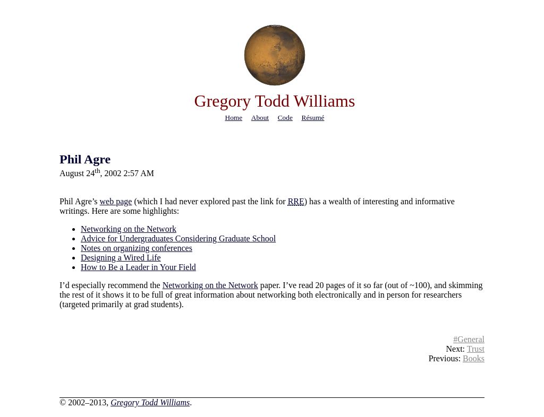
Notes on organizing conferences (136, 248)
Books (473, 358)
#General (468, 339)
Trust (475, 348)
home (234, 117)
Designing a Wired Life (121, 257)
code (285, 117)
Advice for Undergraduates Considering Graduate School (178, 238)
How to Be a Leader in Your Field (138, 267)
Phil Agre (85, 159)
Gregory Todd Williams (150, 402)
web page (116, 201)
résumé (313, 117)
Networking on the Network (128, 228)
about (260, 117)
